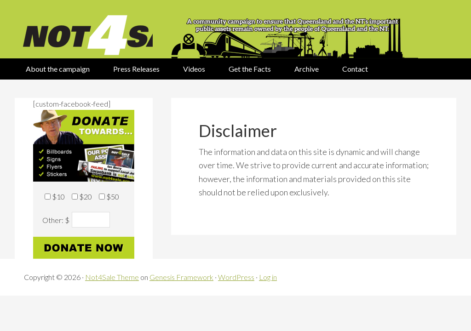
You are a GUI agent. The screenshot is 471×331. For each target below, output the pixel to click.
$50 (112, 196)
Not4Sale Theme (112, 277)
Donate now (83, 248)
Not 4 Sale (84, 29)
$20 (85, 196)
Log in (268, 277)
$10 (58, 196)
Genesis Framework (181, 277)
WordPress (236, 277)
